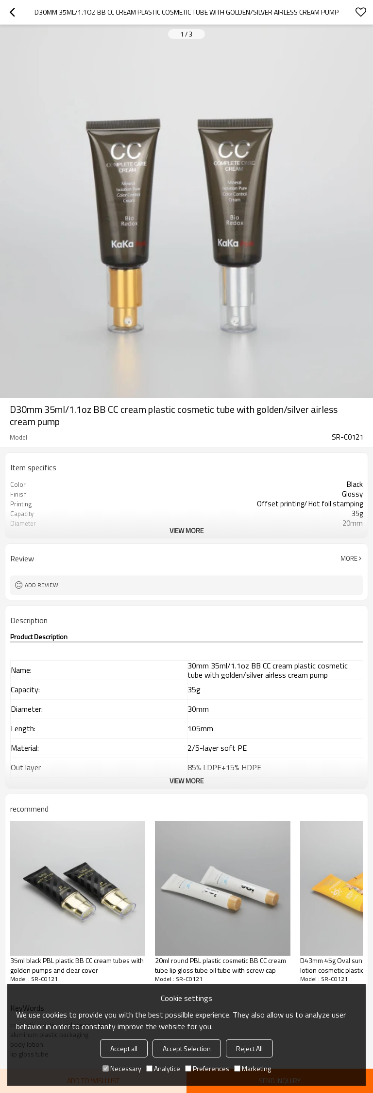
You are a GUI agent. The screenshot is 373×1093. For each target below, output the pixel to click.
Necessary (121, 1068)
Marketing (252, 1068)
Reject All (249, 1048)
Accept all (123, 1048)
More (348, 558)
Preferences (207, 1068)
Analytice (163, 1068)
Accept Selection (187, 1048)
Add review (41, 585)
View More (186, 530)
